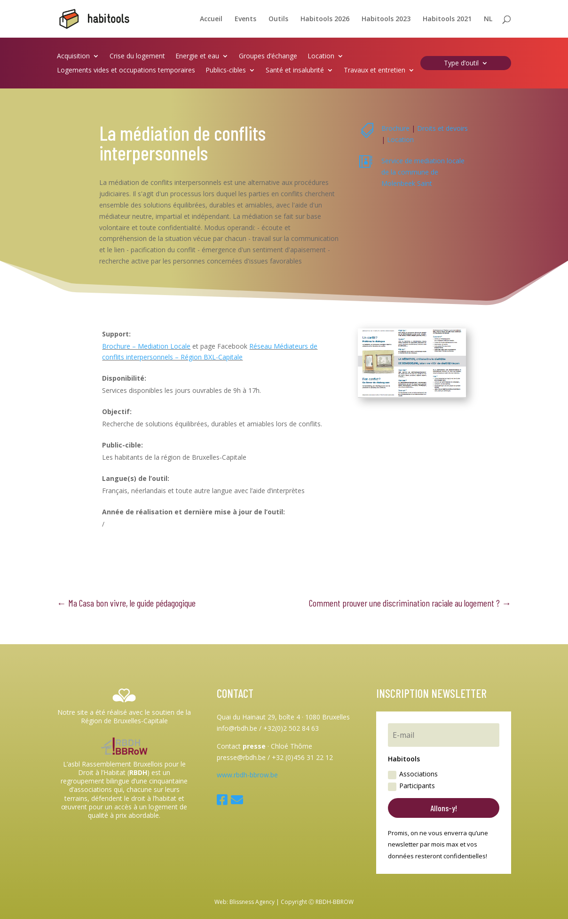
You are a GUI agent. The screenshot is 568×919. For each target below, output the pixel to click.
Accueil (211, 19)
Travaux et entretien (374, 70)
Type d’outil (461, 63)
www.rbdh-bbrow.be (247, 774)
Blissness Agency (252, 902)
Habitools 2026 (324, 19)
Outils (278, 19)
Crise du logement (137, 56)
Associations (413, 774)
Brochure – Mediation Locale (146, 346)
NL (488, 19)
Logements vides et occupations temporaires (126, 70)
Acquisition (73, 56)
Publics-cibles (225, 70)
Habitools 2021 (447, 19)
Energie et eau (197, 56)
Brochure (395, 128)
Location (321, 56)
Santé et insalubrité (295, 70)
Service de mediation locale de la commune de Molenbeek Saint (423, 172)
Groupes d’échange (268, 56)
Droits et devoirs (442, 128)
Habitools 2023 (386, 19)
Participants (411, 786)
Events (245, 19)
